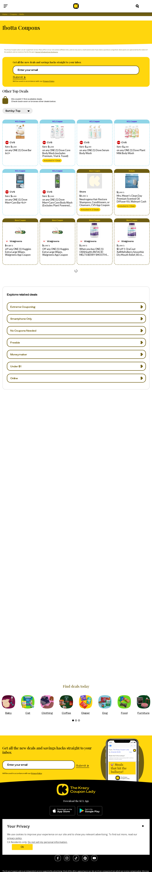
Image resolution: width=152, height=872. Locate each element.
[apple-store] (62, 810)
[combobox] (17, 111)
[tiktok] (76, 860)
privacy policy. (14, 838)
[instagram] (67, 860)
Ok (22, 847)
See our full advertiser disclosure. (46, 52)
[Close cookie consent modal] (143, 826)
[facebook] (58, 860)
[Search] (137, 6)
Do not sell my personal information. (47, 842)
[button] (20, 143)
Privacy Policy (48, 81)
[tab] (73, 720)
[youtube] (94, 860)
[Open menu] (13, 6)
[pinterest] (85, 860)
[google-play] (89, 810)
